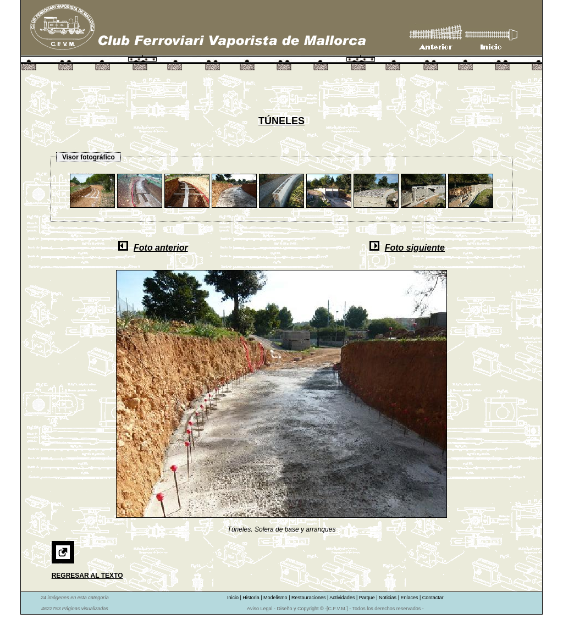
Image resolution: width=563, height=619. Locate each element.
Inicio (233, 597)
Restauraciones (309, 597)
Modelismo (276, 597)
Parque (368, 597)
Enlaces (410, 597)
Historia (251, 597)
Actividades (342, 597)
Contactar (433, 597)
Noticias (388, 597)
